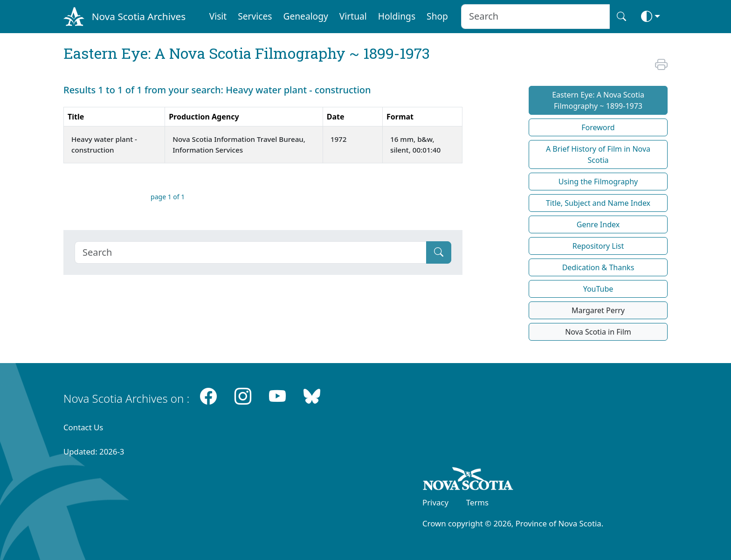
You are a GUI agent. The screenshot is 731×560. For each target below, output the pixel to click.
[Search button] (621, 16)
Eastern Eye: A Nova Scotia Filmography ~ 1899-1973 (598, 100)
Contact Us (83, 427)
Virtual (353, 16)
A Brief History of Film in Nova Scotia (598, 154)
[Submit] (438, 252)
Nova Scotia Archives (139, 16)
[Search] (251, 252)
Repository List (598, 246)
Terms (477, 502)
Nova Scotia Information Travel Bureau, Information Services (238, 144)
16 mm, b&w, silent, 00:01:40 (416, 144)
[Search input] (535, 16)
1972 (340, 139)
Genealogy (305, 16)
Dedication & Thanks (598, 267)
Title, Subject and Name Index (598, 203)
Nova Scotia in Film (598, 332)
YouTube (598, 289)
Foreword (597, 127)
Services (255, 16)
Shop (437, 16)
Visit (218, 16)
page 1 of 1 (168, 196)
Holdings (396, 16)
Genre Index (598, 224)
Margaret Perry (598, 310)
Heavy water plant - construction (104, 144)
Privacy (435, 502)
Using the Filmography (598, 181)
